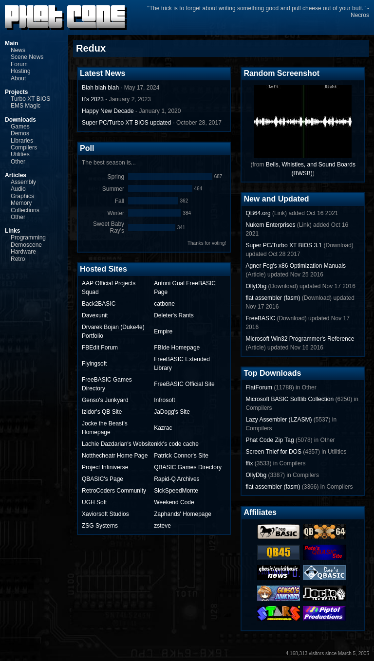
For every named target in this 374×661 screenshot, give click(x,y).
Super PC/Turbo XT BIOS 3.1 (283, 245)
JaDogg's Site (172, 411)
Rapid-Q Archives (176, 479)
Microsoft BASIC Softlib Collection (289, 399)
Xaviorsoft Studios (105, 514)
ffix (249, 463)
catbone (164, 303)
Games (20, 126)
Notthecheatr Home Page (115, 455)
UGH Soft (94, 502)
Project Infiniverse (105, 467)
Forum (19, 64)
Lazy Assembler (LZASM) (278, 419)
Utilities (20, 154)
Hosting (21, 71)
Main (11, 43)
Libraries (22, 140)
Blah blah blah (100, 87)
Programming (28, 237)
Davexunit (95, 315)
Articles (15, 175)
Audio (18, 188)
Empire (163, 331)
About (18, 78)
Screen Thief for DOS (273, 451)
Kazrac (163, 427)
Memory (21, 203)
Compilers (24, 147)
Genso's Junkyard (105, 400)
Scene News (27, 57)
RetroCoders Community (114, 490)
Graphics (22, 196)
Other (18, 161)
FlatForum (258, 387)
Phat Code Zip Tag (269, 440)
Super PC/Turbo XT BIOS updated (126, 122)
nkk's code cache (176, 444)
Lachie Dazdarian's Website (118, 444)
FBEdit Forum (100, 347)
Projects (16, 92)
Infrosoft (164, 400)
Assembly (23, 182)
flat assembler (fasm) (272, 297)
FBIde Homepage (177, 347)
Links (12, 230)
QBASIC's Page (102, 479)
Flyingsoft (94, 363)
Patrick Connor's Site (181, 455)
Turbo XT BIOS (30, 98)
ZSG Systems (100, 525)
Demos (20, 133)
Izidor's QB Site (102, 411)
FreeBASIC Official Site (184, 384)
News (18, 50)
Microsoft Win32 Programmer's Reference (299, 338)
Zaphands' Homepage (182, 514)
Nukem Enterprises (270, 224)
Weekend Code (174, 502)
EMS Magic (25, 105)
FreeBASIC (260, 318)
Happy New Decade (108, 111)
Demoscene (26, 244)
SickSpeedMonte (176, 490)
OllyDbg (255, 286)
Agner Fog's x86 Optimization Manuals (295, 265)
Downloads (20, 119)
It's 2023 (93, 99)
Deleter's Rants (174, 315)
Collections (25, 210)
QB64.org (257, 213)
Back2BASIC (98, 303)
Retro (18, 259)
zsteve (162, 525)
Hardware (23, 251)
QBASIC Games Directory (188, 467)
